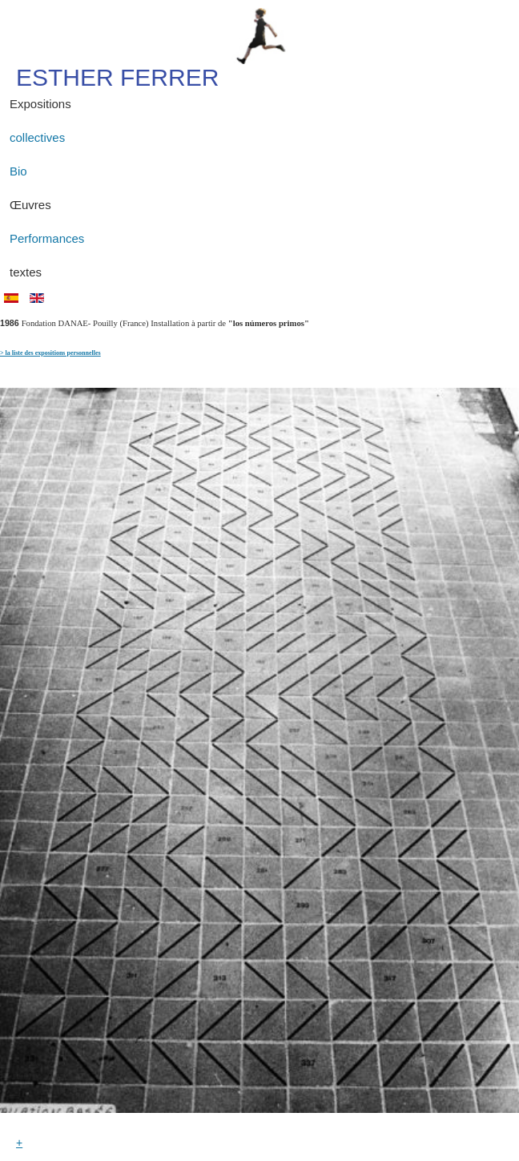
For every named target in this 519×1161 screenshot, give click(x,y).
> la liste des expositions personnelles (50, 353)
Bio (18, 171)
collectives (37, 137)
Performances (47, 238)
